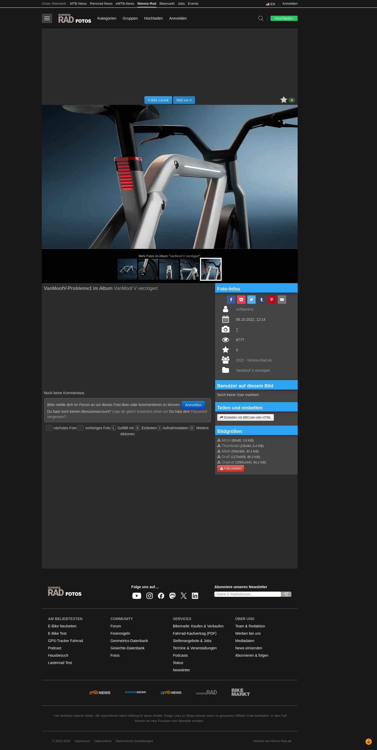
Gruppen (130, 18)
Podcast (54, 648)
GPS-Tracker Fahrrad (65, 641)
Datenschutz (103, 741)
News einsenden (248, 648)
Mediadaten (244, 641)
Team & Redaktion (250, 626)
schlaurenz (245, 309)
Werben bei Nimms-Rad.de (273, 741)
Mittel (226, 451)
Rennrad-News (101, 3)
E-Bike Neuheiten (62, 626)
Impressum (82, 741)
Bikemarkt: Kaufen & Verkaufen (198, 626)
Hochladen (153, 18)
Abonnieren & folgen (251, 655)
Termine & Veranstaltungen (195, 648)
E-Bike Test (57, 633)
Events (193, 3)
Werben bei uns (248, 633)
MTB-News (78, 3)
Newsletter (181, 670)
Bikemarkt (167, 3)
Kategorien (106, 18)
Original (228, 462)
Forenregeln (120, 633)
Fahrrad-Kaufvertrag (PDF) (194, 633)
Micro (226, 440)
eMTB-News (125, 3)
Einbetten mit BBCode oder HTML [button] (245, 417)
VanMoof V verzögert (184, 256)
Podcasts (180, 655)
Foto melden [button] (230, 468)
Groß (226, 457)
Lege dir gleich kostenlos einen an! (140, 411)
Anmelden (290, 3)
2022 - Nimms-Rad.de (254, 360)
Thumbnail (230, 446)
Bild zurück (158, 100)
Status (178, 663)
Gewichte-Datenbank (127, 648)
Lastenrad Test (60, 663)
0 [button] (292, 100)
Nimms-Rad (147, 3)
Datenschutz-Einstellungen (134, 741)
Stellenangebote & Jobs (192, 641)
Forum (115, 626)
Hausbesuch (58, 655)
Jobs (181, 3)
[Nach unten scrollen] (369, 741)
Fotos (115, 655)
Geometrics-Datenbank (129, 641)
